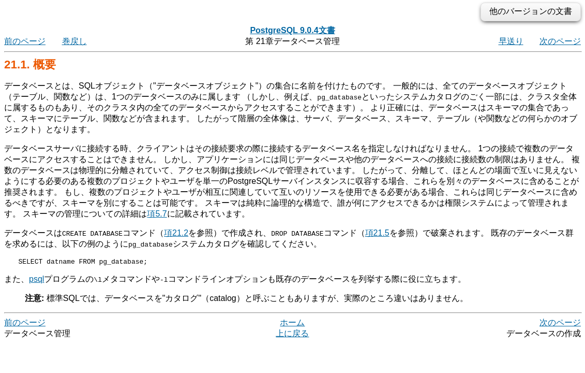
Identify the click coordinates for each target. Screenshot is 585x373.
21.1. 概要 (30, 64)
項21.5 (377, 232)
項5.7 (157, 213)
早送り (511, 41)
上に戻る (292, 335)
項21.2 (176, 232)
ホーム (292, 324)
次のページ (560, 41)
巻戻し (74, 41)
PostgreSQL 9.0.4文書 (292, 30)
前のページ (25, 41)
